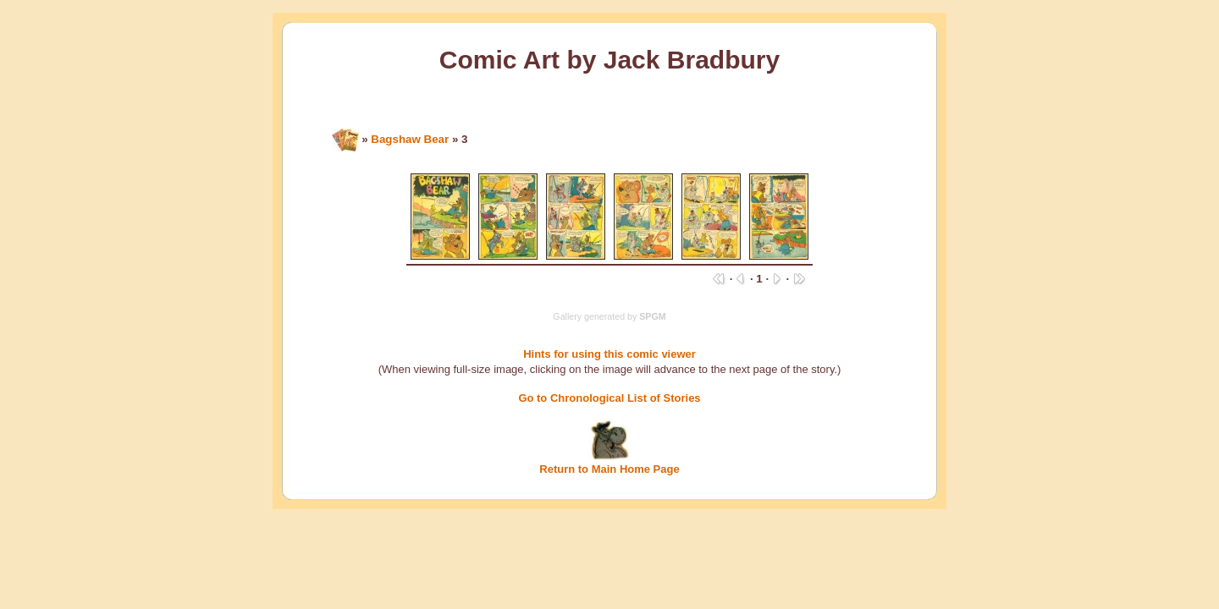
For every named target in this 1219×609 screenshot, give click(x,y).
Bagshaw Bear (410, 139)
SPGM (652, 316)
